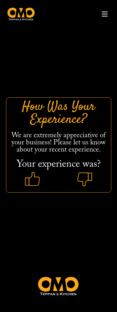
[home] (20, 14)
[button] (104, 14)
